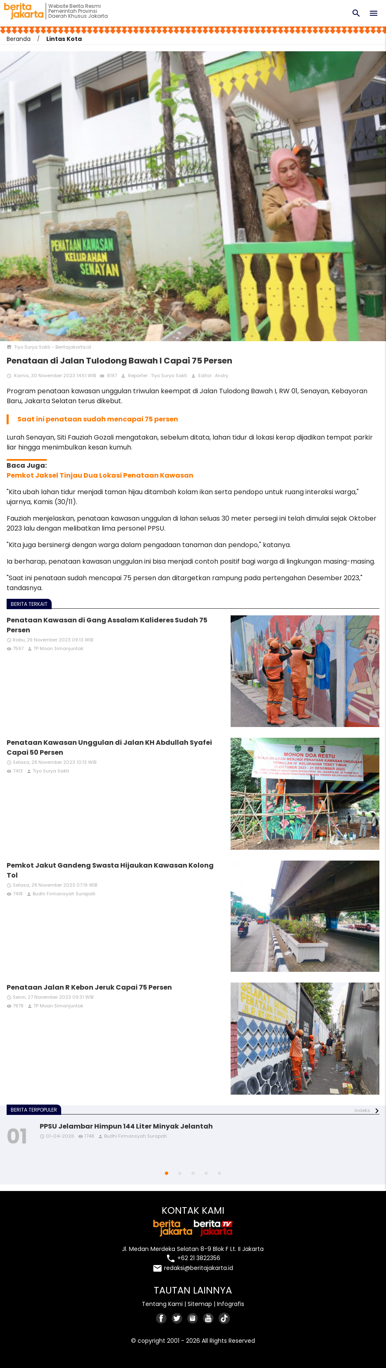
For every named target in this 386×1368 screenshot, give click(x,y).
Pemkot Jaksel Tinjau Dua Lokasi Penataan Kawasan (100, 475)
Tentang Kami (162, 1304)
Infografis (230, 1304)
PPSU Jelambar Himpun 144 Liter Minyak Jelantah (126, 1126)
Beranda (19, 39)
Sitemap (200, 1304)
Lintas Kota (64, 39)
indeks (362, 1110)
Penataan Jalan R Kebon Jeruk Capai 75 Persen (89, 987)
